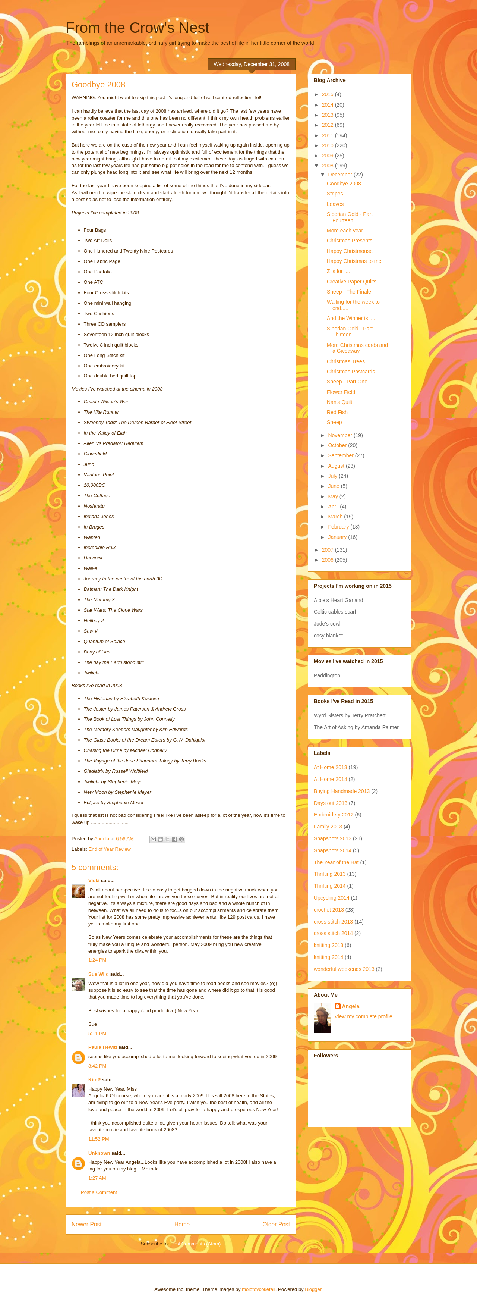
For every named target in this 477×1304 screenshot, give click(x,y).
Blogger (313, 1289)
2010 (328, 145)
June (334, 486)
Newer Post (87, 1224)
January (338, 537)
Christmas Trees (346, 361)
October (338, 445)
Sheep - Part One (347, 382)
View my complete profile (363, 1016)
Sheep (334, 422)
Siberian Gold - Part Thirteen (350, 332)
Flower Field (341, 392)
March (336, 517)
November (340, 435)
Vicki (93, 880)
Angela (351, 1006)
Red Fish (337, 412)
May (333, 496)
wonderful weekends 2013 (344, 969)
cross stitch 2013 (333, 922)
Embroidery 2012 (334, 815)
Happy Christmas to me (354, 261)
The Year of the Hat (336, 862)
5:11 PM (97, 1033)
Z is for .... (338, 271)
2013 (328, 115)
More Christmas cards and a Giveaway (357, 348)
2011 (328, 135)
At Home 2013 (330, 767)
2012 (328, 125)
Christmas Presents (349, 241)
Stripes (335, 194)
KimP (94, 1079)
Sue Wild (98, 974)
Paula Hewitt (102, 1047)
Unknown (99, 1153)
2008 (328, 166)
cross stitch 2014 (333, 933)
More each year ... (348, 230)
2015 (328, 94)
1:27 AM (97, 1178)
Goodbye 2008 (344, 183)
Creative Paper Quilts (351, 282)
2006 (328, 560)
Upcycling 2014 (332, 898)
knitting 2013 (328, 945)
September (341, 455)
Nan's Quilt (339, 402)
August (336, 466)
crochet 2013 (329, 910)
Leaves (335, 204)
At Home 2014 (330, 779)
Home (182, 1224)
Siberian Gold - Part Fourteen (350, 217)
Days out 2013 (330, 803)
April (334, 507)
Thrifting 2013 (330, 874)
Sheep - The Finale (349, 292)
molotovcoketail (258, 1289)
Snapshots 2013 (332, 838)
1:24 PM (97, 960)
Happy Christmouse (350, 251)
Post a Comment (99, 1192)
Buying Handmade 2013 (342, 791)
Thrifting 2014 (330, 886)
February (339, 527)
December (340, 175)
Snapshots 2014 (332, 850)
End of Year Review (110, 849)
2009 (328, 156)
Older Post (276, 1224)
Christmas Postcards (351, 371)
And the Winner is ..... (352, 318)
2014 (328, 105)
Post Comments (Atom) (195, 1244)
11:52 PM (98, 1139)
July (333, 476)
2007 (328, 550)
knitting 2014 (328, 957)
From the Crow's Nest (137, 27)
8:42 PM (97, 1066)
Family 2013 (328, 827)
